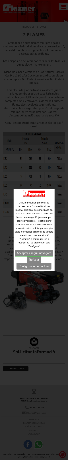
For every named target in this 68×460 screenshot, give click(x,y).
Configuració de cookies (34, 266)
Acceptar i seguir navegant (34, 253)
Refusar (34, 259)
